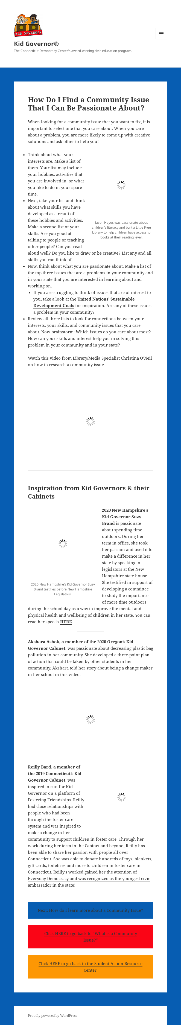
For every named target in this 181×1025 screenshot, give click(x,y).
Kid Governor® (36, 43)
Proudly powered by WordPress (52, 1015)
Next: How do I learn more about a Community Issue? (90, 910)
